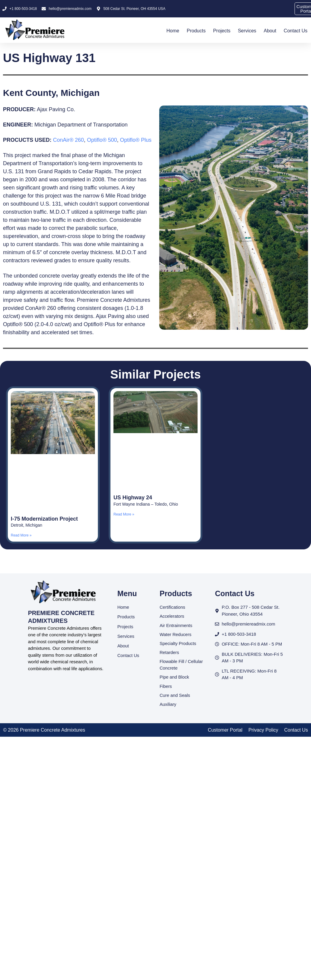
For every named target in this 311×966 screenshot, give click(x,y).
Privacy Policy (263, 730)
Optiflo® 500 (102, 140)
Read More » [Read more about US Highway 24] (123, 514)
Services (247, 30)
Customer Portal (225, 730)
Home (172, 30)
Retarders (169, 652)
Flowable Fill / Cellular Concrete (182, 665)
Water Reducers (176, 634)
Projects (221, 30)
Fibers (166, 687)
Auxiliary (168, 705)
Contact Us (295, 30)
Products (196, 30)
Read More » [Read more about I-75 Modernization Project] (21, 535)
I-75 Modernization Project (44, 519)
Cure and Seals (175, 696)
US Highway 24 (132, 498)
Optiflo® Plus (135, 140)
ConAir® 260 (68, 140)
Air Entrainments (176, 625)
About (270, 30)
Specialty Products (178, 643)
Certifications (173, 607)
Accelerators (172, 616)
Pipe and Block (174, 677)
